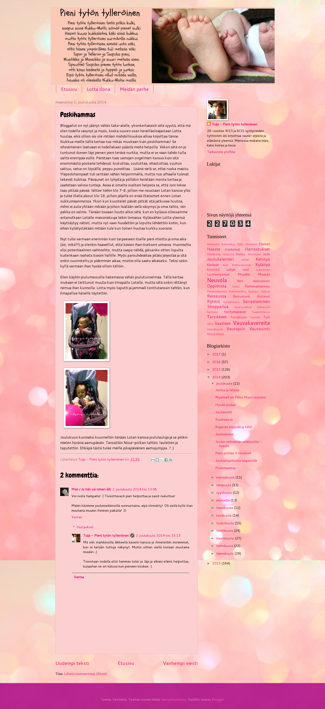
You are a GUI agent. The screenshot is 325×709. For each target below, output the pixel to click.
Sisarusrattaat (243, 307)
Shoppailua (217, 306)
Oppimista (217, 286)
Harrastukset (257, 249)
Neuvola (217, 280)
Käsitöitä (213, 269)
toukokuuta (225, 523)
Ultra (210, 324)
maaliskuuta (225, 538)
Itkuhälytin (254, 254)
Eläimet (264, 243)
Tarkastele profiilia (221, 151)
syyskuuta (224, 492)
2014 (216, 377)
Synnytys (212, 312)
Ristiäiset (263, 296)
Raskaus (253, 291)
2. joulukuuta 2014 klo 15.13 (158, 535)
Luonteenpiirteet (218, 274)
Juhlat (245, 260)
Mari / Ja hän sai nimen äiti (91, 489)
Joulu (266, 254)
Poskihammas (225, 467)
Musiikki (244, 274)
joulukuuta (224, 383)
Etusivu (69, 89)
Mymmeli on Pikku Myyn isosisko (240, 397)
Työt (266, 317)
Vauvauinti (259, 329)
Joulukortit (223, 412)
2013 (216, 563)
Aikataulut (213, 244)
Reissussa (216, 296)
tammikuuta (225, 553)
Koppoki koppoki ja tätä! (233, 426)
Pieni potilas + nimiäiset (233, 452)
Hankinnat (232, 249)
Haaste (213, 249)
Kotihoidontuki (241, 265)
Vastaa (76, 516)
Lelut (245, 269)
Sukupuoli (263, 307)
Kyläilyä (262, 264)
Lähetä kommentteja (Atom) (85, 673)
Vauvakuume (215, 329)
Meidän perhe (134, 89)
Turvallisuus (238, 317)
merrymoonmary (173, 699)
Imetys (240, 254)
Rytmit (213, 301)
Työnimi (255, 317)
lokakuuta (224, 484)
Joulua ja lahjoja (227, 389)
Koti (225, 265)
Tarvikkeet (217, 317)
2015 (216, 369)
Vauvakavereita (251, 323)
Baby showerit (247, 244)
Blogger (218, 699)
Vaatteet (223, 323)
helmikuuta (225, 545)
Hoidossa (213, 254)
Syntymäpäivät (235, 311)
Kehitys (262, 259)
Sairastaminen (256, 301)
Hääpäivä (228, 254)
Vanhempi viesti (180, 662)
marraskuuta (225, 477)
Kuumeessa (224, 419)
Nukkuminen (261, 281)
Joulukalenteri (220, 259)
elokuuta (223, 500)
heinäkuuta (225, 507)
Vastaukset (85, 527)
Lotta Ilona (98, 89)
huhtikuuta (225, 530)
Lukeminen (263, 270)
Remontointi (241, 296)
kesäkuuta (224, 515)
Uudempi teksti (72, 662)
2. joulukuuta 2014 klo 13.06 (134, 489)
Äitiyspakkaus (215, 334)
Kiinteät (213, 264)
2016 (216, 361)
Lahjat (231, 269)
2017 (216, 354)
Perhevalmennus (257, 286)
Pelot (235, 286)
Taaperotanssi (261, 312)
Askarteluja (228, 244)
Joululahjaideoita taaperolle (236, 460)
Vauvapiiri (235, 329)
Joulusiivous (224, 434)
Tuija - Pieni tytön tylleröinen (106, 535)
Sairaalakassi (231, 302)
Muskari (264, 274)
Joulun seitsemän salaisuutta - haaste (238, 443)
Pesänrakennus (217, 291)
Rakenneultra (237, 291)
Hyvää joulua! (225, 404)
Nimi (240, 281)
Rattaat (265, 291)
